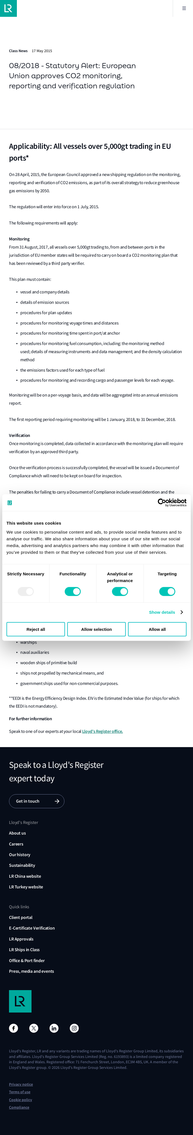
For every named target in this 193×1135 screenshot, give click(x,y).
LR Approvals (21, 939)
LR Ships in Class (24, 950)
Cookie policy (20, 1099)
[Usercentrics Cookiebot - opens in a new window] (162, 503)
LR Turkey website (26, 887)
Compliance (19, 1107)
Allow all (157, 629)
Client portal (20, 917)
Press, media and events (31, 971)
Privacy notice (21, 1084)
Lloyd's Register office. (102, 731)
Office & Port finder (27, 960)
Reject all (35, 629)
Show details (162, 612)
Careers (16, 844)
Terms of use (19, 1092)
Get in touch (27, 801)
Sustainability (22, 865)
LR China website (25, 876)
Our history (19, 855)
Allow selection (96, 629)
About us (17, 833)
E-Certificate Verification (32, 928)
